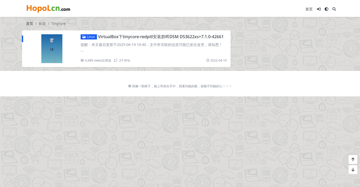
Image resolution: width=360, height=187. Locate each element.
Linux (88, 37)
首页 (309, 8)
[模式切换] (326, 9)
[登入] (319, 9)
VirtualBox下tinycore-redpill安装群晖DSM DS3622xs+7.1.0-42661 (161, 36)
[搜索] (334, 9)
